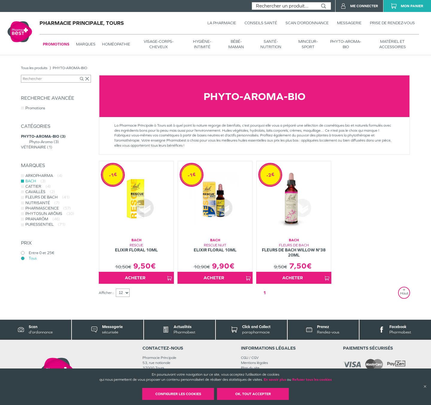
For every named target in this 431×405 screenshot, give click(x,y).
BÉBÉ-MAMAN (236, 44)
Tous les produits (34, 68)
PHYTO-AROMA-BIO (345, 44)
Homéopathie (116, 44)
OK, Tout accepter (253, 394)
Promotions (56, 44)
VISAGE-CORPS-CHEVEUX (159, 44)
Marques (85, 44)
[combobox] (284, 6)
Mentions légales (254, 363)
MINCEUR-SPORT (308, 44)
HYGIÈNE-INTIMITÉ (202, 44)
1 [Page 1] (264, 292)
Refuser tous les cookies (312, 379)
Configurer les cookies (178, 394)
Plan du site (250, 368)
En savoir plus (275, 379)
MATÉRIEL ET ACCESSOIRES (392, 44)
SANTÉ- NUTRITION (270, 44)
